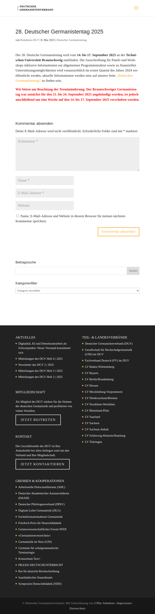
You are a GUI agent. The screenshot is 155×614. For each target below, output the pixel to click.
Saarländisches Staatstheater (35, 577)
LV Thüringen (93, 441)
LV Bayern (91, 373)
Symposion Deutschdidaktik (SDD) (39, 583)
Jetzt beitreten (38, 420)
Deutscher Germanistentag (72, 40)
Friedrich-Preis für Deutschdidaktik (39, 523)
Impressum (124, 603)
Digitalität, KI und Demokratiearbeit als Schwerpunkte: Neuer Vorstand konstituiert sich (44, 348)
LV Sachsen (92, 423)
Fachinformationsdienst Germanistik (40, 516)
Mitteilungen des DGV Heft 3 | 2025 (40, 370)
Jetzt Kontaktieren (42, 464)
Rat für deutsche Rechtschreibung (38, 571)
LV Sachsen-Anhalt (97, 429)
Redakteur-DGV (29, 40)
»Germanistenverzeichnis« (34, 535)
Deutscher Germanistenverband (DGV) (109, 343)
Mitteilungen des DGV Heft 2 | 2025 (40, 376)
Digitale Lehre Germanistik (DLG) (39, 510)
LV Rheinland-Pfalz (97, 410)
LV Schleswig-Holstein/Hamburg (105, 435)
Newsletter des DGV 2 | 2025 (36, 364)
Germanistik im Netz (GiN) (35, 541)
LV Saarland (92, 416)
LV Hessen (91, 385)
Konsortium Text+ (29, 558)
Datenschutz (77, 608)
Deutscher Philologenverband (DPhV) (41, 504)
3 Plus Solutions (104, 603)
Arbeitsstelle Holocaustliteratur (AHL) (41, 487)
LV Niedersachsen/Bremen (101, 398)
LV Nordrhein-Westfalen (100, 404)
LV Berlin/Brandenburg (99, 379)
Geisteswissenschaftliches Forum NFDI (42, 529)
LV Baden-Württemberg (99, 366)
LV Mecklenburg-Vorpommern (104, 391)
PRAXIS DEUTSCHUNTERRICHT (40, 565)
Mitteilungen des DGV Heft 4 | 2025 (40, 358)
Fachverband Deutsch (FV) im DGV (107, 360)
